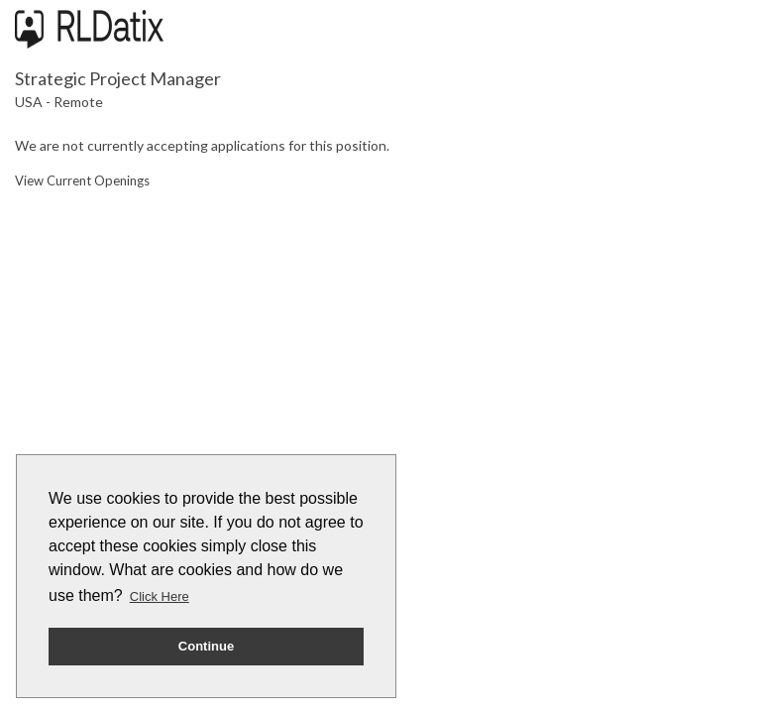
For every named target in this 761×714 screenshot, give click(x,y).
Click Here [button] (159, 596)
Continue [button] (206, 646)
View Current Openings (82, 180)
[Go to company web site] (89, 29)
